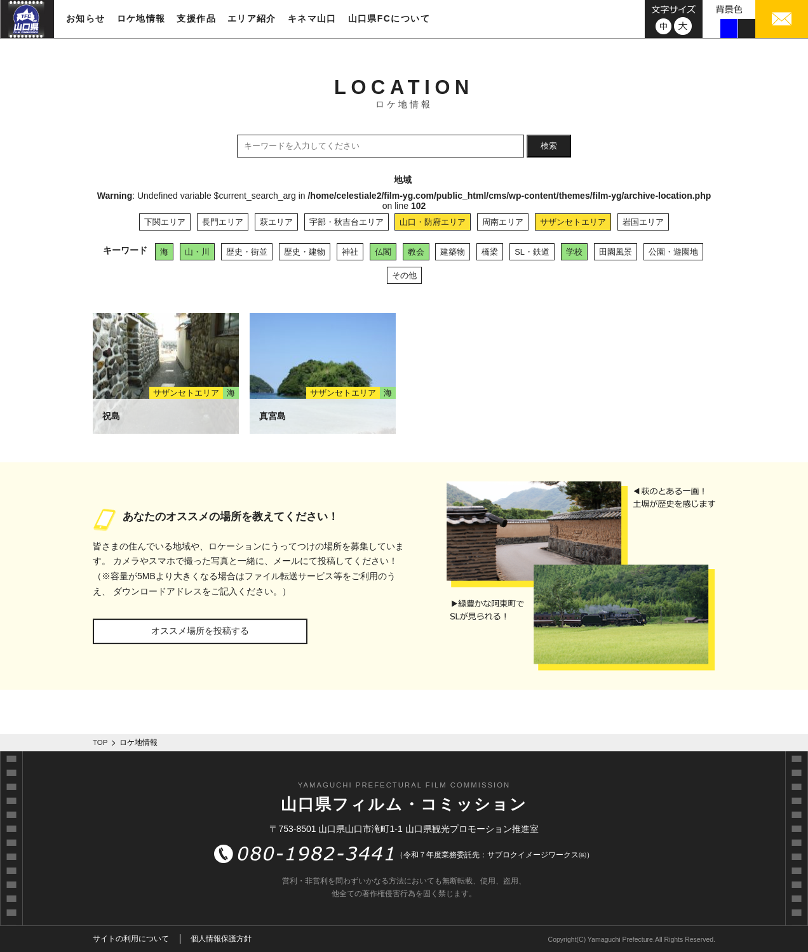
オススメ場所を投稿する (200, 631)
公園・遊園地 (673, 252)
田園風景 (615, 252)
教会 (416, 252)
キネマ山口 (312, 18)
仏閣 (383, 252)
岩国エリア (643, 222)
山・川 (197, 252)
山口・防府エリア (433, 222)
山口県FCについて (389, 18)
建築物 (452, 252)
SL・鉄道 (532, 252)
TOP (100, 742)
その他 (404, 275)
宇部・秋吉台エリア (346, 222)
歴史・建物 (304, 252)
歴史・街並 (246, 252)
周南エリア (502, 222)
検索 (549, 146)
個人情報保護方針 (221, 938)
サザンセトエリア (573, 222)
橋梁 (489, 252)
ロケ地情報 (141, 18)
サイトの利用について (131, 938)
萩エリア (276, 222)
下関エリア (164, 222)
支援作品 (196, 18)
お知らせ (85, 18)
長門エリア (222, 222)
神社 (350, 252)
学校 (574, 252)
